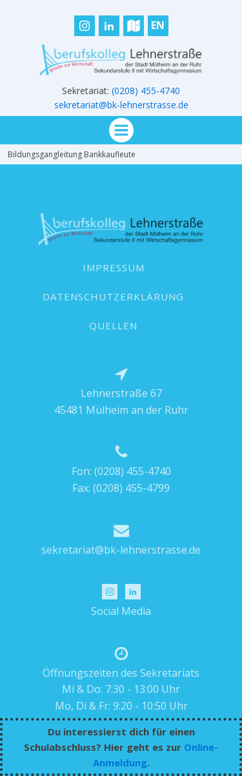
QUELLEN (113, 325)
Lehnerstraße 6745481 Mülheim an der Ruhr (121, 401)
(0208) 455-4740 (146, 90)
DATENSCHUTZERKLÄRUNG (113, 296)
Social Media (121, 611)
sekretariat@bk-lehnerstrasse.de (121, 105)
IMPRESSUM (114, 267)
